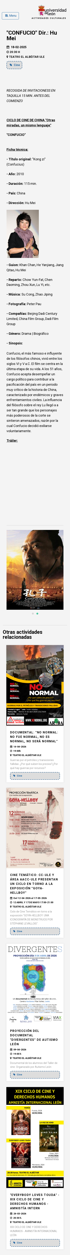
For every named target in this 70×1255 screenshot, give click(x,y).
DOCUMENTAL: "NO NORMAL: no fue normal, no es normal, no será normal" (34, 737)
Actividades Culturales (49, 18)
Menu (10, 15)
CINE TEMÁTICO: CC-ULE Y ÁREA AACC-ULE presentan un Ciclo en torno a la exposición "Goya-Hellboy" (34, 883)
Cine (15, 65)
